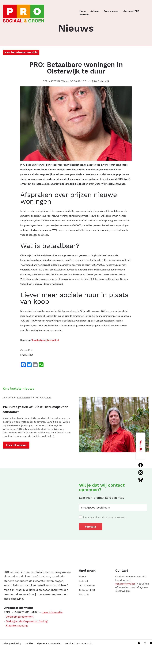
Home (82, 11)
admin (48, 398)
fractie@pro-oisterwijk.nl (45, 340)
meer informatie (52, 612)
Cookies (29, 643)
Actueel (94, 11)
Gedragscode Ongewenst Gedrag (27, 621)
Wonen (65, 81)
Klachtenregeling (17, 625)
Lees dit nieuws (16, 445)
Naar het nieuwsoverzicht (21, 52)
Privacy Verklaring (12, 643)
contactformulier (125, 583)
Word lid (84, 14)
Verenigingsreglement (20, 616)
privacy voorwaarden (116, 517)
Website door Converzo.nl (78, 643)
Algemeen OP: (23, 398)
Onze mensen (111, 11)
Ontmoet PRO (131, 11)
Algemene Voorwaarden (49, 643)
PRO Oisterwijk (100, 81)
